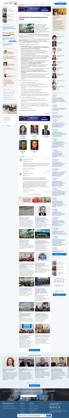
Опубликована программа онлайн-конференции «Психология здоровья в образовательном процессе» (26, 315)
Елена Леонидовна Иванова (60, 37)
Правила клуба (32, 411)
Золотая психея (12, 34)
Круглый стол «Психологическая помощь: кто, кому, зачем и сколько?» (9, 370)
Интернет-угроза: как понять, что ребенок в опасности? (42, 369)
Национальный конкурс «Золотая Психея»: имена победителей (9, 33)
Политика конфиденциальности (35, 412)
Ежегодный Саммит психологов (8, 405)
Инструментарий (35, 4)
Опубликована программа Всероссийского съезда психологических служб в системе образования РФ (42, 265)
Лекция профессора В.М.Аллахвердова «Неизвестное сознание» (25, 370)
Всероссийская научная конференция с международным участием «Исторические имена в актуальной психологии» (58, 214)
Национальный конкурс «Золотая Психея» (10, 408)
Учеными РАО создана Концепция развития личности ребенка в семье (42, 336)
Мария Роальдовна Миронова (60, 56)
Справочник (22, 411)
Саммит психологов (6, 35)
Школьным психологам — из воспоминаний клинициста (8, 44)
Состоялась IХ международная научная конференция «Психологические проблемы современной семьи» (25, 337)
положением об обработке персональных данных (59, 291)
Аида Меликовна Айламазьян (60, 43)
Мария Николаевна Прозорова (60, 74)
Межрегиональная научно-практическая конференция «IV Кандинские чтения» (58, 116)
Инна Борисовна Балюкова (60, 68)
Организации (43, 4)
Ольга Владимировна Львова (61, 87)
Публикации (21, 4)
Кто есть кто (28, 4)
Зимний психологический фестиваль (9, 406)
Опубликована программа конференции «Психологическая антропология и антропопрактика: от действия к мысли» (42, 242)
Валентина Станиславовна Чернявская (60, 49)
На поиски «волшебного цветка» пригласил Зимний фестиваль (25, 289)
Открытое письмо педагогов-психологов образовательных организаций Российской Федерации (9, 27)
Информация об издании (33, 408)
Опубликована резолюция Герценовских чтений (24, 218)
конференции (40, 21)
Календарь (22, 412)
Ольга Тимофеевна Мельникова (57, 18)
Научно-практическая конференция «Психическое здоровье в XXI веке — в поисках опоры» (59, 109)
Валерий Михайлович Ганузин (28, 159)
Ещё (48, 4)
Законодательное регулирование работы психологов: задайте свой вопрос (9, 39)
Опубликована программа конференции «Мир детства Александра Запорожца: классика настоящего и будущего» (42, 219)
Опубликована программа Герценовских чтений (24, 241)
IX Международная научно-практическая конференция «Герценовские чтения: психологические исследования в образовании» (58, 155)
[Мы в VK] (58, 281)
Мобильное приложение (33, 406)
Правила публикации (33, 409)
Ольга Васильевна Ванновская (60, 62)
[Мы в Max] (63, 281)
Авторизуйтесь (30, 194)
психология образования (32, 21)
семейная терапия (23, 21)
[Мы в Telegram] (55, 281)
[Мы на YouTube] (61, 281)
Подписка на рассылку (33, 405)
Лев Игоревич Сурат (61, 80)
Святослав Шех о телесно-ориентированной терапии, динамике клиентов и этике (56, 370)
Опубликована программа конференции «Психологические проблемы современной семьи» (41, 314)
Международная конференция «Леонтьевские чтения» (58, 251)
